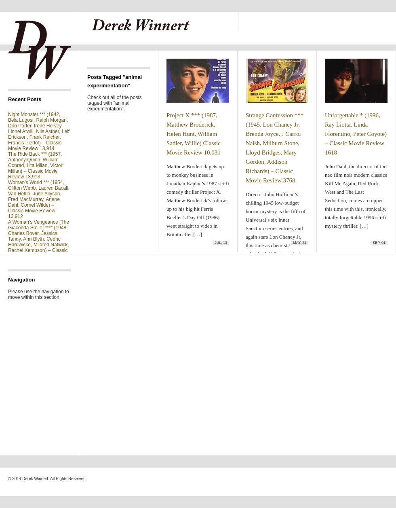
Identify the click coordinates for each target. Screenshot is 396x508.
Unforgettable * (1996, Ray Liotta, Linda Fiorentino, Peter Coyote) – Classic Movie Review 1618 (356, 134)
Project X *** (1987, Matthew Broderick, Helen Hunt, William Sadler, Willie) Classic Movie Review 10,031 (193, 134)
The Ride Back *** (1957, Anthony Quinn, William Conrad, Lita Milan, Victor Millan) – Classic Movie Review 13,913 (35, 165)
